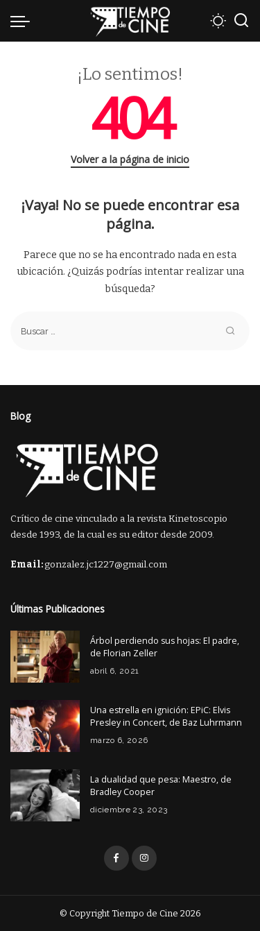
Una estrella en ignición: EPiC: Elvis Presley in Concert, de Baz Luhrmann (166, 716)
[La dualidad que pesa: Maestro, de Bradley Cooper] (45, 795)
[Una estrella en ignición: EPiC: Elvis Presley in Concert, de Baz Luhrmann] (45, 726)
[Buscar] (241, 21)
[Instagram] (144, 858)
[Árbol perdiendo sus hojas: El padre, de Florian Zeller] (45, 657)
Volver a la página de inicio (130, 159)
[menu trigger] (23, 21)
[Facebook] (116, 858)
